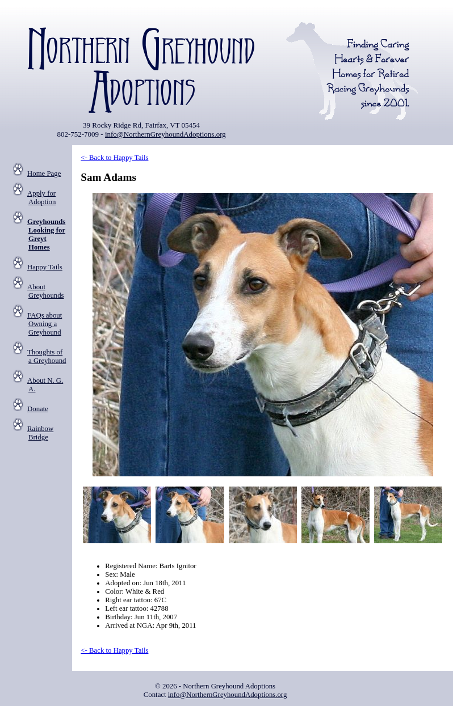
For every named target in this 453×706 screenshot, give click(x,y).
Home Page (44, 173)
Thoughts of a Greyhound (46, 356)
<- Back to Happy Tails (114, 158)
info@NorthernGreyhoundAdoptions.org (165, 134)
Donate (37, 409)
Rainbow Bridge (40, 433)
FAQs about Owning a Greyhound (44, 323)
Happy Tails (44, 267)
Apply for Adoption (41, 197)
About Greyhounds (45, 291)
